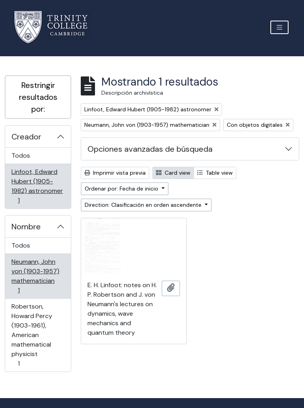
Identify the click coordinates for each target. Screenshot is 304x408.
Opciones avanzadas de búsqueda (150, 149)
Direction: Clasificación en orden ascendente (144, 204)
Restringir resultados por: (38, 97)
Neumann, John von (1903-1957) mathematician (35, 276)
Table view (215, 172)
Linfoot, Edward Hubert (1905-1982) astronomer (37, 186)
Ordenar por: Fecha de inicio (122, 188)
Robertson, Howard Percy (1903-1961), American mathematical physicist (31, 334)
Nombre (26, 226)
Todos (20, 155)
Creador (26, 137)
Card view (173, 172)
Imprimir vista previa (115, 172)
